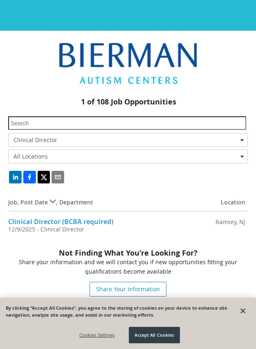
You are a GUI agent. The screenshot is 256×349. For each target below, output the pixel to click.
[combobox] (128, 140)
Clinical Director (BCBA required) (60, 221)
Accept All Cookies (154, 335)
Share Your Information (128, 289)
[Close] (243, 311)
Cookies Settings (97, 335)
